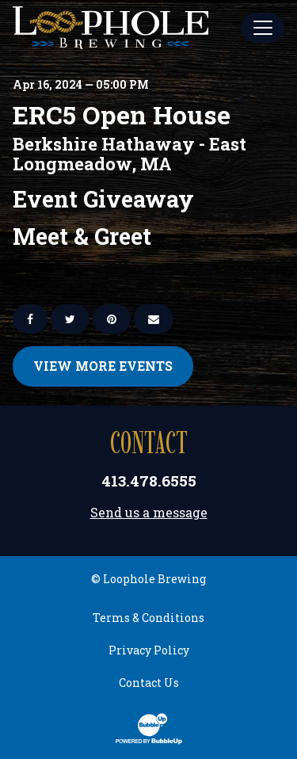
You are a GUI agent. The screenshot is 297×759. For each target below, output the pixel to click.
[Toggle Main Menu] (263, 28)
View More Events (103, 365)
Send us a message (149, 512)
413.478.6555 (148, 480)
